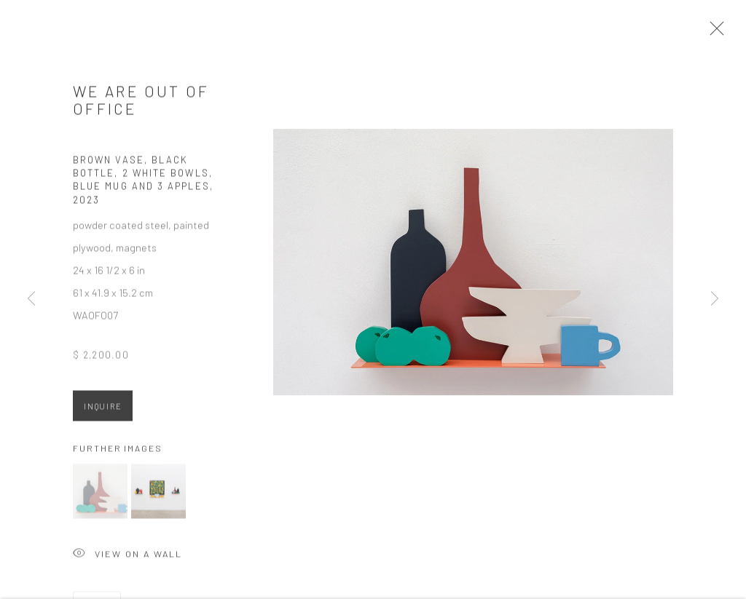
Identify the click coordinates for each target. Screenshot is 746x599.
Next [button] (714, 299)
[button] (100, 496)
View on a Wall (127, 560)
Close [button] (721, 33)
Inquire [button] (103, 411)
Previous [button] (31, 299)
